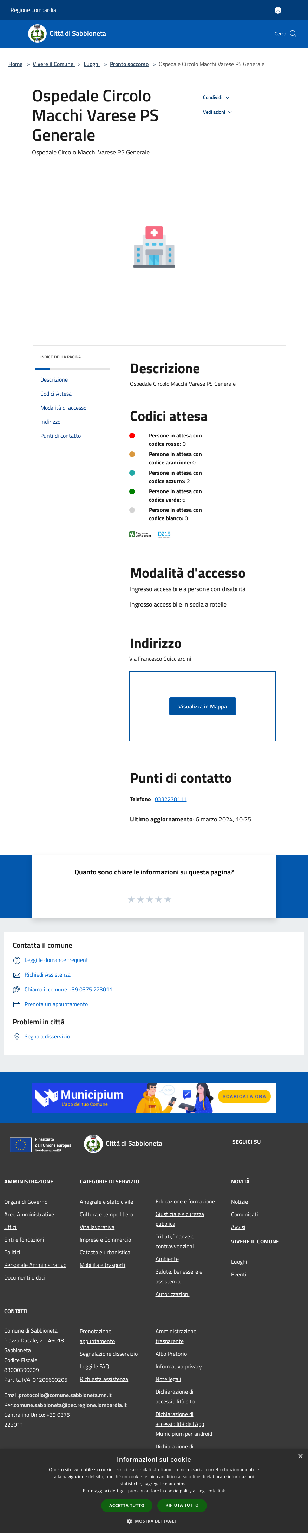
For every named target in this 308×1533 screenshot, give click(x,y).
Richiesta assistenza (104, 1379)
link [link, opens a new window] (221, 1491)
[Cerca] (293, 33)
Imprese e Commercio (105, 1239)
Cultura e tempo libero (106, 1214)
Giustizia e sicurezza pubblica (180, 1219)
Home (15, 64)
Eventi (239, 1274)
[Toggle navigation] (14, 33)
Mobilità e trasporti (102, 1265)
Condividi (217, 97)
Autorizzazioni (173, 1294)
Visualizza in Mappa (202, 706)
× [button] (300, 1456)
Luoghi (92, 64)
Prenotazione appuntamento (97, 1336)
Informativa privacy (179, 1366)
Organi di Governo (25, 1201)
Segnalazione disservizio (109, 1353)
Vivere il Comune (54, 64)
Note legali (168, 1379)
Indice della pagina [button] (60, 356)
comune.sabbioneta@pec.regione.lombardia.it (70, 1405)
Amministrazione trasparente (176, 1336)
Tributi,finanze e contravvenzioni (175, 1241)
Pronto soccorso (129, 64)
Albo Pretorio (171, 1353)
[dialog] (154, 1491)
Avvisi (238, 1227)
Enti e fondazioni (24, 1239)
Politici (12, 1252)
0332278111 (170, 799)
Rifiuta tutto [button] (182, 1505)
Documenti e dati (24, 1277)
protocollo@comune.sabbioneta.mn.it (65, 1395)
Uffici (10, 1227)
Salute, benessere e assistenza (179, 1276)
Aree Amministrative (29, 1214)
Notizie (239, 1201)
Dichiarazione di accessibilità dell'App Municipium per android (185, 1424)
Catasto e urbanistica (105, 1252)
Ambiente (167, 1259)
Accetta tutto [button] (126, 1505)
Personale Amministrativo (35, 1265)
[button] (154, 1521)
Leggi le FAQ (94, 1366)
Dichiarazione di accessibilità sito (175, 1396)
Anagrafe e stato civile (106, 1201)
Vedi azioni (219, 112)
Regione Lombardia (33, 10)
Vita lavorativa (97, 1227)
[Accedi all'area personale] (278, 10)
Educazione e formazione (185, 1201)
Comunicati (244, 1214)
